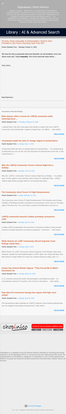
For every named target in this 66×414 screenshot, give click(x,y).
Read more (59, 134)
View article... (7, 65)
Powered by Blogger (33, 406)
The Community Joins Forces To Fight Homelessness (26, 192)
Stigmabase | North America (33, 7)
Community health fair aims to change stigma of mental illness (30, 141)
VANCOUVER (33, 342)
